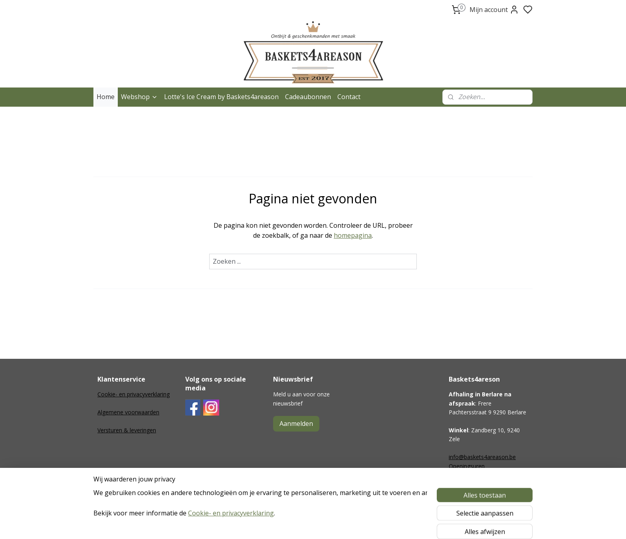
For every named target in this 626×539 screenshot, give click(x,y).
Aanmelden (296, 423)
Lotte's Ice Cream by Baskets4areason (221, 96)
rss (359, 524)
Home (106, 96)
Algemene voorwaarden (128, 412)
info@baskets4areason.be (482, 457)
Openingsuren (467, 466)
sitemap (342, 524)
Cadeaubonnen (308, 96)
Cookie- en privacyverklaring (133, 394)
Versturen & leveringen (126, 430)
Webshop (139, 96)
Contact (349, 96)
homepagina (353, 235)
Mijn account (494, 9)
